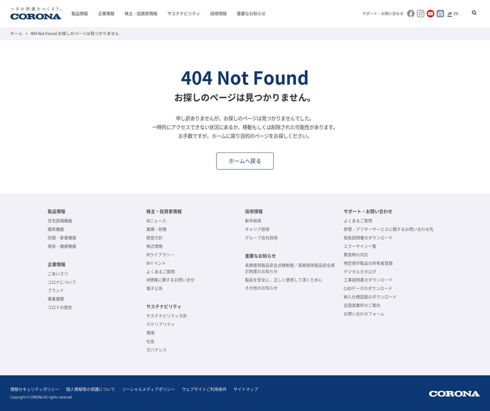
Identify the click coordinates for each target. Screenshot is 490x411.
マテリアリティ (160, 324)
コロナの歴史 (60, 307)
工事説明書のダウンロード (368, 280)
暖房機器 (56, 229)
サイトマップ (245, 389)
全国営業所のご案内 (362, 305)
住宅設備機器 (60, 221)
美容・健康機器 (62, 246)
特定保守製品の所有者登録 (368, 263)
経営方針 (154, 238)
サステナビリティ (183, 14)
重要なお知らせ (251, 14)
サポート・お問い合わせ (383, 13)
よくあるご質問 (160, 272)
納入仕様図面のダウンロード (370, 297)
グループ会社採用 (261, 238)
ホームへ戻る (245, 161)
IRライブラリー (160, 255)
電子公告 (154, 288)
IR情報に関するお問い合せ (170, 280)
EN (456, 13)
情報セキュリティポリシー (34, 389)
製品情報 (79, 14)
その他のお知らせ (261, 288)
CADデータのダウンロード (368, 288)
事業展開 (56, 299)
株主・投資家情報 (141, 14)
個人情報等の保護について (90, 389)
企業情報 (106, 14)
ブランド (56, 290)
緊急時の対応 (356, 255)
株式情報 (154, 246)
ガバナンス (156, 350)
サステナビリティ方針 (166, 316)
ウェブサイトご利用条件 (204, 389)
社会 (150, 341)
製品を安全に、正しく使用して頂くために (284, 280)
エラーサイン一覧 (360, 246)
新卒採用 (253, 221)
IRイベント (156, 263)
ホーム (16, 33)
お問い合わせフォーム (364, 314)
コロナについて (62, 282)
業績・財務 (156, 229)
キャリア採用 (257, 229)
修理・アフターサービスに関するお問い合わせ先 (389, 229)
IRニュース (156, 221)
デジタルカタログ (360, 272)
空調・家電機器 (62, 238)
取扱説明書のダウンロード (368, 238)
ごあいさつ (58, 274)
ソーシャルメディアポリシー (148, 389)
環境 (150, 333)
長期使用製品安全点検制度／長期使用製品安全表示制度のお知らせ (290, 268)
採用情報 (218, 14)
